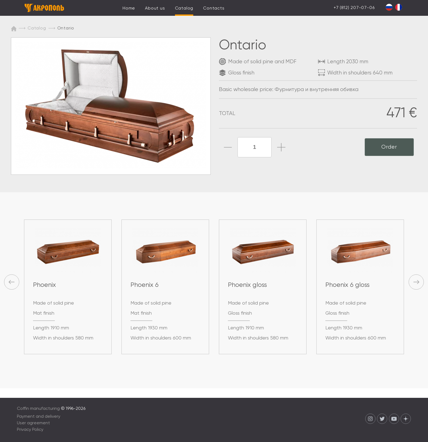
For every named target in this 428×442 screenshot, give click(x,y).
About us (155, 8)
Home (129, 8)
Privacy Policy (30, 430)
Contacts (213, 8)
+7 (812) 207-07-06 (354, 8)
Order (389, 147)
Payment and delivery (38, 416)
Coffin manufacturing (38, 409)
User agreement (33, 423)
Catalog (184, 8)
